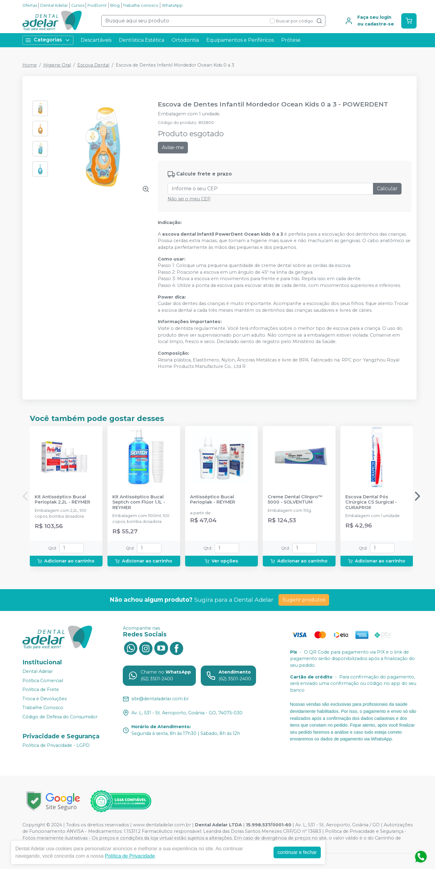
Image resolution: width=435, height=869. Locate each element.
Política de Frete (40, 689)
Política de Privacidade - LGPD (56, 745)
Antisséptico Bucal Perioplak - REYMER (212, 499)
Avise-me (173, 147)
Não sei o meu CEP (189, 199)
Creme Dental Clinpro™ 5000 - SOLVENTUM (295, 499)
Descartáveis (96, 40)
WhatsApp (172, 5)
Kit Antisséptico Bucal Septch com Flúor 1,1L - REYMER (138, 502)
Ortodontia (185, 40)
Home (29, 65)
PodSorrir (97, 5)
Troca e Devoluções (44, 698)
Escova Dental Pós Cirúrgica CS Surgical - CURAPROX (371, 502)
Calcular (387, 188)
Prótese (291, 40)
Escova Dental (93, 65)
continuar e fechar (297, 852)
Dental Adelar (54, 5)
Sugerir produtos (303, 600)
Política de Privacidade (130, 856)
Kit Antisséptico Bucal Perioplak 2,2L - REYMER (62, 499)
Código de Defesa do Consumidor (60, 717)
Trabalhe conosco (140, 5)
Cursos (77, 5)
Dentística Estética (141, 40)
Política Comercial (42, 680)
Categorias (48, 40)
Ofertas (29, 5)
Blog (115, 5)
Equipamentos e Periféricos (240, 40)
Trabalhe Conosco (42, 708)
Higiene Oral (57, 65)
